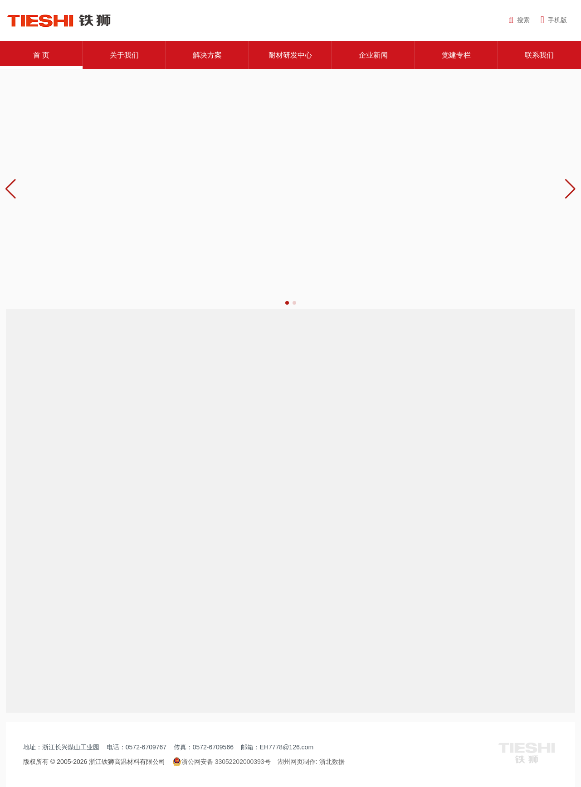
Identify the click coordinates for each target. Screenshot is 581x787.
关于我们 (124, 55)
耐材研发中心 (290, 55)
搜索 (519, 20)
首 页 (41, 55)
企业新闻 (373, 55)
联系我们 (539, 55)
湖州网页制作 (297, 761)
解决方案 (207, 55)
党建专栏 (456, 55)
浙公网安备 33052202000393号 (221, 761)
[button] (570, 189)
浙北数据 (332, 761)
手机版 (554, 20)
